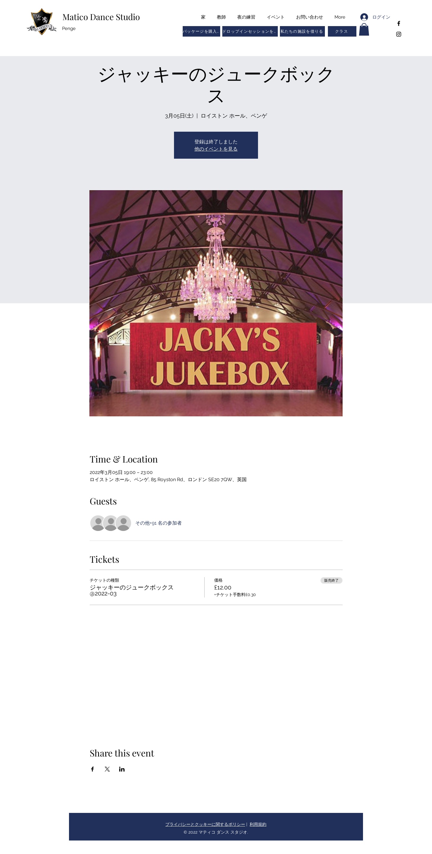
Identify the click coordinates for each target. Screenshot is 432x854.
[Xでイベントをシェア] (107, 769)
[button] (342, 31)
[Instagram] (398, 34)
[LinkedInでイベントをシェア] (122, 769)
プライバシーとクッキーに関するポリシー (205, 824)
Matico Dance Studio (101, 16)
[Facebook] (398, 23)
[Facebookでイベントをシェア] (92, 769)
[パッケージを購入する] (201, 31)
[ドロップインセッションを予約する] (250, 31)
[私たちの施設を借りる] (302, 31)
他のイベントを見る (216, 148)
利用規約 (258, 824)
